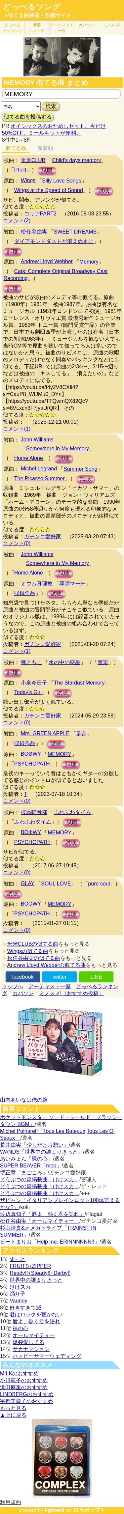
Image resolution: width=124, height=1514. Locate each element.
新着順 (45, 148)
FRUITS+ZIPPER (30, 1266)
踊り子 (17, 1294)
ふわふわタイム (72, 812)
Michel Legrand (39, 468)
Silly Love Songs (61, 180)
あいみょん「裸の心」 (26, 1159)
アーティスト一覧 (49, 986)
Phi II (20, 170)
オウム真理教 (37, 583)
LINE (96, 977)
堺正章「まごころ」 (24, 1172)
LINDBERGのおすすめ (27, 1394)
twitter (60, 977)
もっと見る (13, 1408)
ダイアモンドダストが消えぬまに (54, 241)
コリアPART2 (40, 213)
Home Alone (28, 458)
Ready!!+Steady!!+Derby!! (40, 1273)
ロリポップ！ (89, 1510)
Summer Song (80, 469)
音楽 (103, 662)
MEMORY (59, 754)
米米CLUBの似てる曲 (33, 944)
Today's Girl (28, 692)
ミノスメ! (111, 25)
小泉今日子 (34, 683)
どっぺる (12, 28)
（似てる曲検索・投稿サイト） (40, 15)
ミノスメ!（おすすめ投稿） (71, 993)
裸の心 (20, 1328)
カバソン (87, 25)
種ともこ (31, 662)
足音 (81, 734)
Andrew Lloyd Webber (47, 261)
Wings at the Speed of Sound (48, 190)
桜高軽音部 (34, 812)
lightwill (54, 1510)
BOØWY (31, 754)
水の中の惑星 (64, 662)
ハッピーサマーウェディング (47, 1356)
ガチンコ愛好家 (42, 536)
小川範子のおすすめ (24, 1380)
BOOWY (31, 904)
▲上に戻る (13, 1415)
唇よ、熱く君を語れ (36, 1321)
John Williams (37, 439)
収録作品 (24, 593)
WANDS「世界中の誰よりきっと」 (41, 1152)
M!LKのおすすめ (19, 1373)
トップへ (12, 986)
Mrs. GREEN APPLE (45, 733)
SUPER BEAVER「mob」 (31, 1165)
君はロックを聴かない (36, 1314)
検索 (51, 106)
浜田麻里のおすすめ (24, 1387)
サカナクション (31, 1349)
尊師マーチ (72, 583)
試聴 (47, 170)
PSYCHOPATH (32, 764)
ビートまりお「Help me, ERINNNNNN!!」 (50, 1242)
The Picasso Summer (39, 478)
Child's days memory (76, 160)
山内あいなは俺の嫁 (24, 1100)
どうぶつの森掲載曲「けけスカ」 (39, 1179)
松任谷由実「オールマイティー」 (39, 1221)
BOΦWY (31, 832)
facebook (22, 977)
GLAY (28, 883)
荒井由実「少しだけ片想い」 (34, 1145)
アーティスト (62, 28)
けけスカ (20, 1287)
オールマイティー (34, 1335)
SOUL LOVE (56, 883)
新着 (37, 28)
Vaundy (18, 1301)
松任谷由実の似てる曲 (33, 958)
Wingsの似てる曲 (27, 951)
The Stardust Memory (79, 683)
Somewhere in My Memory (57, 448)
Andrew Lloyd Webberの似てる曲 (46, 965)
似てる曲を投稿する (28, 117)
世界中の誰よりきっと (36, 1280)
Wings (28, 180)
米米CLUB (33, 160)
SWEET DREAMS (75, 232)
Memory (89, 262)
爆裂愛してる (28, 1342)
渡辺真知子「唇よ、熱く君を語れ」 (42, 1214)
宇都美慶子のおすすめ (26, 1401)
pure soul (99, 883)
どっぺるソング (32, 7)
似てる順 (15, 148)
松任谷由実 (34, 232)
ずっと (17, 1259)
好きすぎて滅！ (28, 1307)
